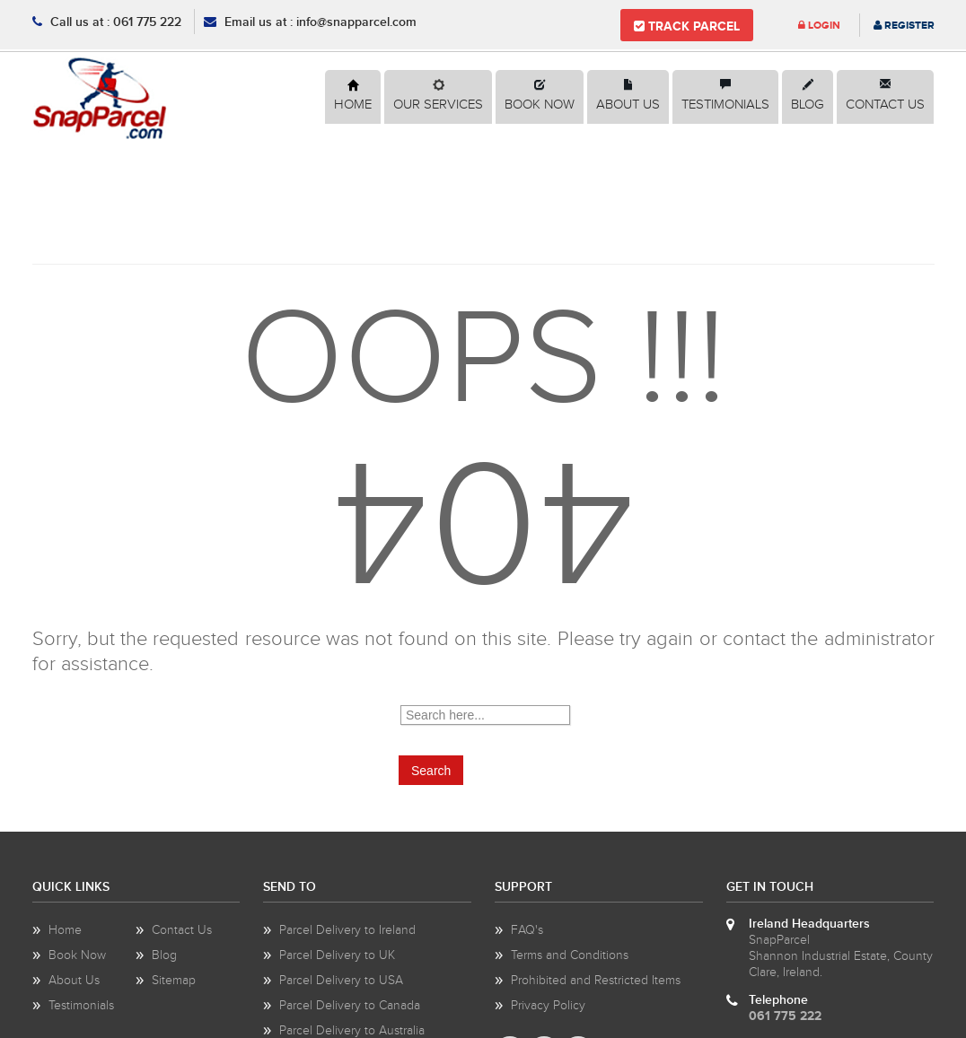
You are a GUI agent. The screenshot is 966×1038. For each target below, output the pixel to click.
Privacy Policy (548, 1006)
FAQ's (527, 930)
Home (353, 104)
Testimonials (725, 104)
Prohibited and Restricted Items (596, 980)
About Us (628, 104)
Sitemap (174, 980)
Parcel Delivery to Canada (349, 1006)
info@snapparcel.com (356, 22)
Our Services (438, 104)
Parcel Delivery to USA (341, 980)
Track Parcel (687, 26)
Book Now (540, 104)
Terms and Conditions (569, 955)
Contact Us (885, 104)
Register (904, 25)
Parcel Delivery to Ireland (347, 930)
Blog (807, 104)
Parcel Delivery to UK (337, 955)
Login (819, 25)
